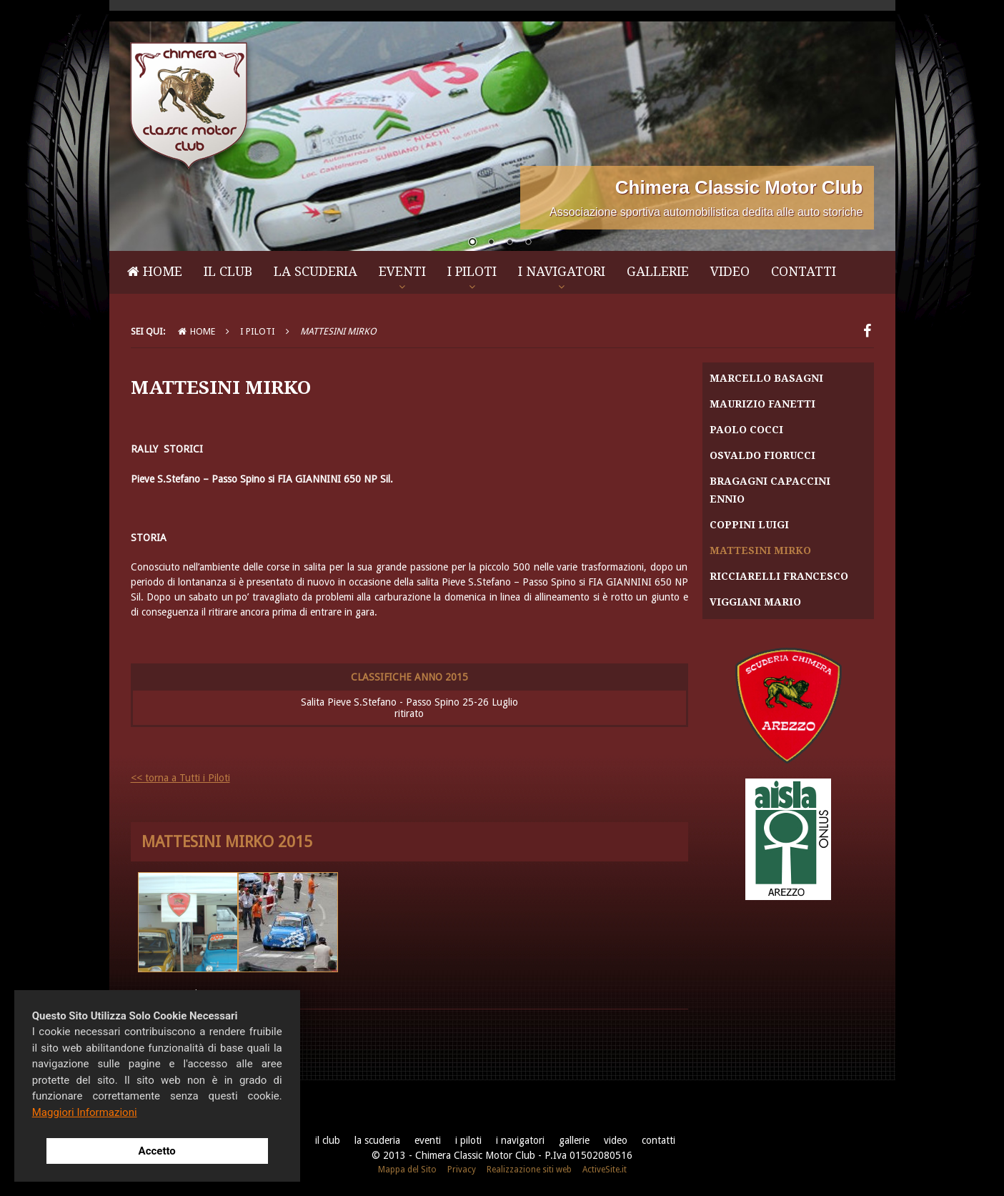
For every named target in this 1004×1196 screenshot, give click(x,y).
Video (730, 271)
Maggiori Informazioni (84, 1112)
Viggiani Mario (755, 602)
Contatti (803, 271)
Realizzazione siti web (529, 1170)
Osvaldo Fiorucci (762, 455)
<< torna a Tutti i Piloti (180, 778)
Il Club (228, 271)
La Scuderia (315, 271)
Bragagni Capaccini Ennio (770, 490)
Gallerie (658, 271)
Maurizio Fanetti (762, 404)
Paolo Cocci (746, 429)
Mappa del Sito (407, 1170)
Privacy (461, 1170)
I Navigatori (561, 271)
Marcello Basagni (766, 378)
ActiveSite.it (604, 1170)
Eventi (402, 271)
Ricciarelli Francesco (779, 576)
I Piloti (472, 271)
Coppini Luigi (749, 524)
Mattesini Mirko (760, 550)
